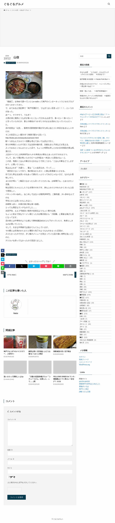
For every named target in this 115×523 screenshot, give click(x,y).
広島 (86, 355)
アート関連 (88, 418)
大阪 (86, 341)
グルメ (87, 248)
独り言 (87, 454)
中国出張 (87, 382)
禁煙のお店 (88, 400)
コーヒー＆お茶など (91, 252)
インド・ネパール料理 (92, 234)
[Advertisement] (57, 28)
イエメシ (87, 208)
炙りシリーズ (89, 212)
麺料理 (86, 314)
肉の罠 (87, 301)
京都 (86, 332)
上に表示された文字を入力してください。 (22, 482)
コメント (11, 419)
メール (10, 459)
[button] (9, 266)
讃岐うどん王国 (84, 504)
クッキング (88, 199)
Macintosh (87, 189)
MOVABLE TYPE (90, 194)
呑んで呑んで (89, 283)
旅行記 (86, 377)
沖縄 (86, 363)
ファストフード (90, 261)
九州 (86, 328)
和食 (86, 288)
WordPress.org (84, 477)
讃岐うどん (88, 305)
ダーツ (86, 427)
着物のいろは (84, 499)
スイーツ (87, 257)
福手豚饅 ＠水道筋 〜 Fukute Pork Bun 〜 (95, 79)
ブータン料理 (89, 270)
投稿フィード (84, 472)
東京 (86, 359)
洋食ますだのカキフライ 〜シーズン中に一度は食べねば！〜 (95, 85)
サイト (9, 468)
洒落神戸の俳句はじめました (89, 496)
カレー (86, 239)
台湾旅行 (87, 391)
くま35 (86, 414)
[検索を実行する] (109, 56)
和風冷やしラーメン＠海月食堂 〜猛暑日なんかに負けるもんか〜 (95, 97)
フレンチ (87, 265)
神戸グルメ (89, 368)
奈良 (86, 346)
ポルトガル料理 (89, 274)
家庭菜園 (87, 436)
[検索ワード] (95, 56)
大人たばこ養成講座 (91, 449)
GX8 (86, 409)
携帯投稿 (87, 373)
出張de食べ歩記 (90, 386)
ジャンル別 (88, 221)
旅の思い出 (88, 395)
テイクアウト (88, 319)
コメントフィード (85, 474)
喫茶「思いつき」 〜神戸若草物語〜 (93, 91)
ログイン (82, 469)
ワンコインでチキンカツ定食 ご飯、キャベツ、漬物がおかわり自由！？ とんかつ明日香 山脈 (94, 140)
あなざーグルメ (10, 62)
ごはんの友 (88, 230)
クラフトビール (89, 243)
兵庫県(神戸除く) (90, 337)
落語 (86, 440)
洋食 (86, 292)
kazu (15, 313)
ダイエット (88, 422)
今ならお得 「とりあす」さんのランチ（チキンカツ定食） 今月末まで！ (94, 73)
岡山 (86, 350)
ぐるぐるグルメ (14, 4)
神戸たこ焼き (89, 296)
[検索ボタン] (108, 4)
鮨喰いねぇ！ (89, 310)
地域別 (86, 323)
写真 (86, 431)
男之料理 (87, 216)
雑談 (86, 445)
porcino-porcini (84, 493)
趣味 (86, 405)
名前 (10, 450)
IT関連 (85, 185)
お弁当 (87, 203)
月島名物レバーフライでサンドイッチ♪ (94, 124)
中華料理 (87, 279)
